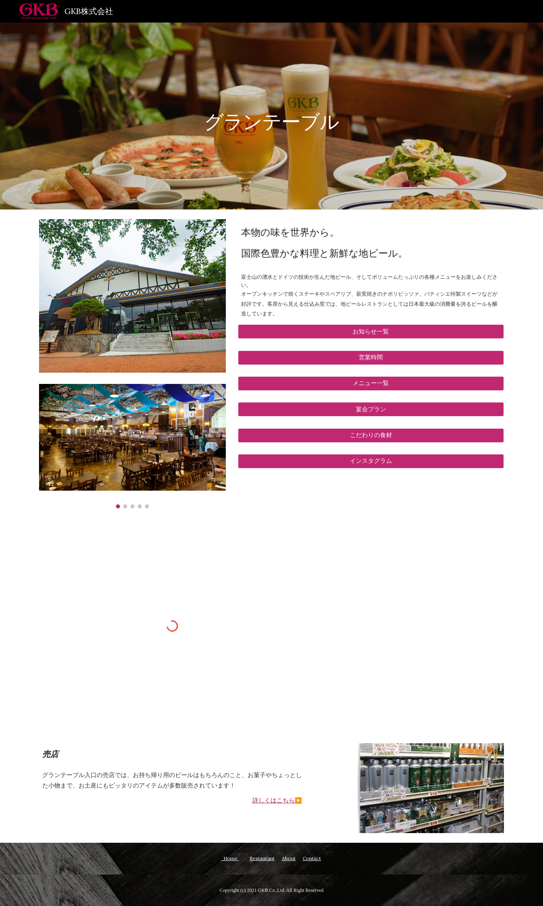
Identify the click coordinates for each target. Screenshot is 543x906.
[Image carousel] (132, 446)
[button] (371, 383)
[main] (272, 115)
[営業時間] (371, 357)
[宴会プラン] (371, 409)
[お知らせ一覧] (371, 331)
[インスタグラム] (371, 461)
